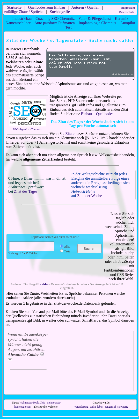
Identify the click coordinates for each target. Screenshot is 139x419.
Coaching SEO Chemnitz (55, 18)
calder (44, 284)
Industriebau (22, 18)
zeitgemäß (110, 406)
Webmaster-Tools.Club (32, 402)
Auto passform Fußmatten (54, 23)
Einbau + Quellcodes (97, 114)
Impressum (128, 7)
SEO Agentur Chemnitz (28, 129)
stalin (93, 406)
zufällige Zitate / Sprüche (23, 12)
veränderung (81, 406)
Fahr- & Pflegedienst (95, 18)
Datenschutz (126, 12)
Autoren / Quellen (85, 7)
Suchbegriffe (60, 12)
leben (100, 406)
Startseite (14, 7)
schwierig (122, 406)
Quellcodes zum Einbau (46, 7)
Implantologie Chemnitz (97, 23)
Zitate (70, 134)
